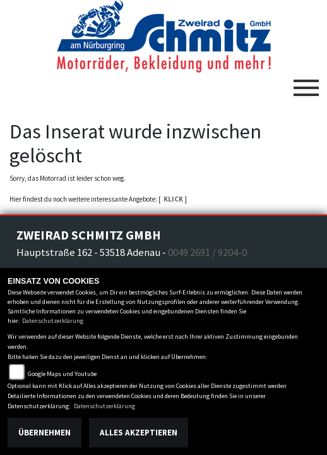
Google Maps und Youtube (62, 374)
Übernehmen (44, 432)
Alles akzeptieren (138, 432)
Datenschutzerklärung (52, 321)
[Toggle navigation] (306, 82)
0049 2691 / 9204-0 (207, 252)
